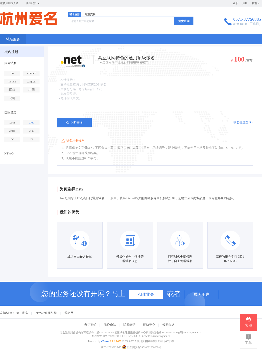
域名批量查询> (243, 122)
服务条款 (110, 324)
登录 (235, 3)
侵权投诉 (168, 324)
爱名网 (69, 313)
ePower (105, 341)
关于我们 (90, 324)
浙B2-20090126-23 (111, 347)
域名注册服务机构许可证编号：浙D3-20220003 (87, 332)
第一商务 (22, 313)
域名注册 (74, 14)
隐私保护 (129, 324)
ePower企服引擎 (46, 313)
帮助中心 (149, 324)
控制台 (256, 3)
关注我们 (33, 3)
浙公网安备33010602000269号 (141, 347)
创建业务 (146, 294)
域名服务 (13, 39)
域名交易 (90, 14)
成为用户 (201, 294)
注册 (245, 3)
